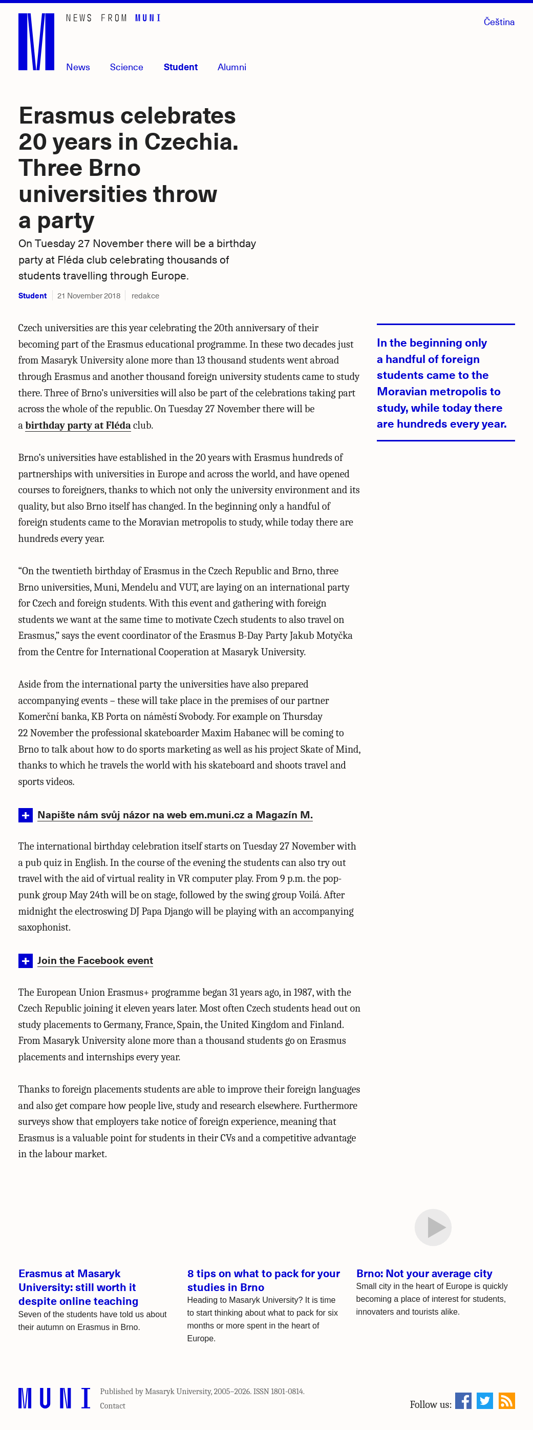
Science (126, 66)
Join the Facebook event (95, 959)
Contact (113, 1406)
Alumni (232, 66)
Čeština (499, 21)
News (78, 66)
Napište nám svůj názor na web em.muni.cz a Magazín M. (175, 814)
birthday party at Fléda (78, 425)
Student (181, 66)
